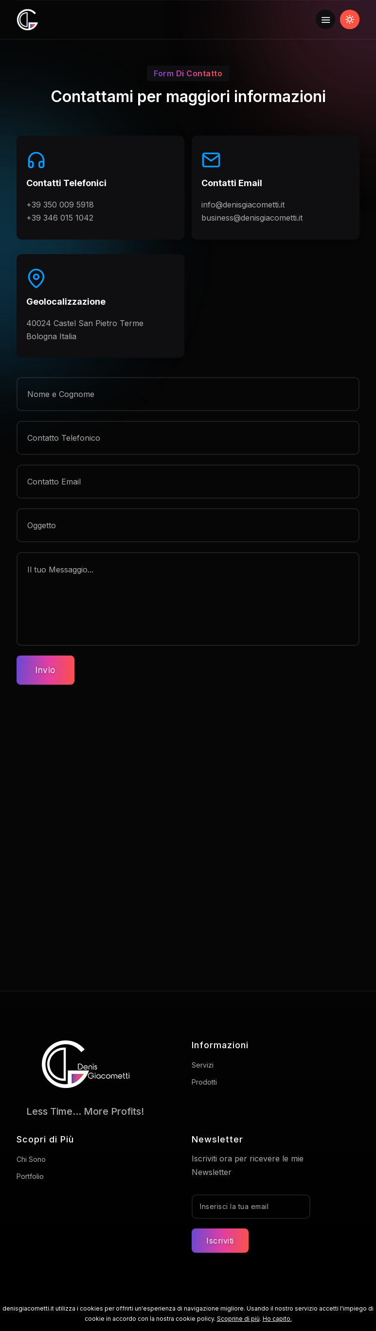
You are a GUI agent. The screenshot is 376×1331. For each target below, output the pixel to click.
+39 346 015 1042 (59, 218)
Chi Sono (31, 1159)
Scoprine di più (238, 1318)
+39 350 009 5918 (60, 204)
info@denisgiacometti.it (243, 204)
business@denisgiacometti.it (252, 218)
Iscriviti (220, 1240)
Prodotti (204, 1082)
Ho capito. (277, 1318)
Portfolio (30, 1176)
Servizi (203, 1065)
